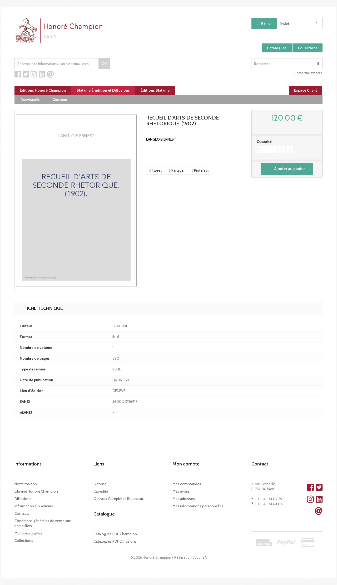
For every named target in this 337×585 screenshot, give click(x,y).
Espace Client (305, 90)
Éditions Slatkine (155, 90)
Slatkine (99, 484)
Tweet (156, 170)
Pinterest (200, 170)
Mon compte (186, 464)
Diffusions (22, 498)
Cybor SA (199, 557)
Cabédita (100, 491)
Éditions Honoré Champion (43, 90)
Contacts (21, 513)
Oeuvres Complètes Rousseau (118, 498)
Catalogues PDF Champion (115, 534)
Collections (307, 48)
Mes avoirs (181, 491)
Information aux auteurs (33, 506)
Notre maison (25, 484)
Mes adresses (183, 498)
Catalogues (276, 48)
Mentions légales (28, 533)
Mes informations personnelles (198, 506)
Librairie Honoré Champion (36, 491)
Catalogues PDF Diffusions (115, 541)
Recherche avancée (308, 73)
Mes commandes (186, 484)
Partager (177, 170)
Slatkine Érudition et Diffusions (103, 90)
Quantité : (265, 141)
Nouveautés (30, 99)
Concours (60, 99)
